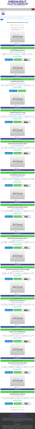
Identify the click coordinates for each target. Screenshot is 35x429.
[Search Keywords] (2, 19)
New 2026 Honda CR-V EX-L (17, 81)
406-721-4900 (18, 45)
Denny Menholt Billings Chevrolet (27, 425)
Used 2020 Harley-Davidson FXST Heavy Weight (17, 269)
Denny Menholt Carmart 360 (28, 428)
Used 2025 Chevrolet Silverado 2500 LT (17, 363)
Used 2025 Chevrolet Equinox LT (17, 300)
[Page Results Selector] (22, 29)
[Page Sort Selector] (15, 29)
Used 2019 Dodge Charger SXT (17, 50)
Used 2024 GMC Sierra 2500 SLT (17, 394)
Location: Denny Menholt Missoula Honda (17, 52)
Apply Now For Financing (17, 48)
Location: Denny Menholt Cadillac (17, 145)
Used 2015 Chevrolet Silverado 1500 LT (17, 143)
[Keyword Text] (17, 18)
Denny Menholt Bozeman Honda (15, 425)
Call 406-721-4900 (17, 56)
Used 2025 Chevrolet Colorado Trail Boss (17, 207)
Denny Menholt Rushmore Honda (27, 426)
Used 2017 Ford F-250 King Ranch (17, 331)
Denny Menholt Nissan (5, 425)
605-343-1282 (18, 138)
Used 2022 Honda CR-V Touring (17, 112)
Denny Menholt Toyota (10, 428)
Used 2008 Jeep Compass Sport (17, 175)
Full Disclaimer (20, 421)
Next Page (22, 27)
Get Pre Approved (17, 59)
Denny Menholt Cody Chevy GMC (7, 426)
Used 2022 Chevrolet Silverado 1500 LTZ (17, 238)
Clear (3, 14)
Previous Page (13, 27)
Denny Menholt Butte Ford (17, 426)
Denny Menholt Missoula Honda (20, 427)
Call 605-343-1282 (17, 150)
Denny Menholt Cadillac (18, 428)
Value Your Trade (9, 59)
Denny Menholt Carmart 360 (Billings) (8, 427)
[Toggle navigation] (2, 9)
